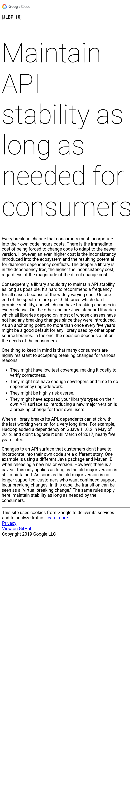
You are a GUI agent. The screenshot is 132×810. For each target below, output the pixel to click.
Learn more (56, 517)
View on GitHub (17, 528)
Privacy (9, 523)
